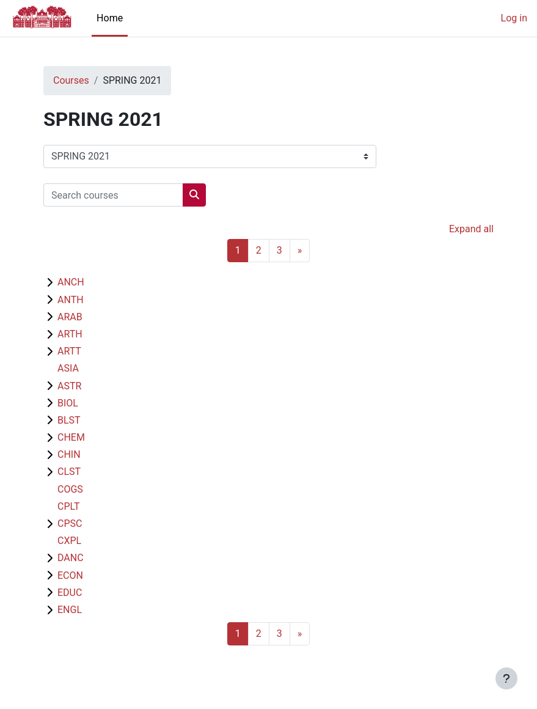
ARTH (69, 334)
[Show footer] (506, 678)
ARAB (69, 317)
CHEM (71, 437)
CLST (69, 471)
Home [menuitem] (110, 18)
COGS (70, 489)
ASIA (68, 368)
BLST (69, 420)
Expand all (471, 229)
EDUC (69, 592)
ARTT (69, 351)
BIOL (67, 403)
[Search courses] (113, 195)
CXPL (69, 540)
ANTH (70, 300)
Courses (71, 80)
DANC (70, 558)
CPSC (69, 523)
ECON (70, 575)
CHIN (69, 454)
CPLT (68, 506)
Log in (514, 18)
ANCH (70, 282)
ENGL (69, 609)
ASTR (69, 386)
